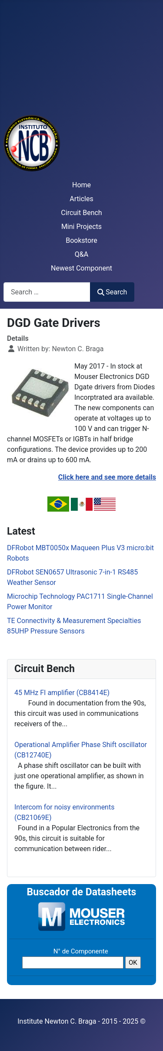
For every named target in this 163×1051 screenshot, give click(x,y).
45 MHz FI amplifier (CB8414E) (62, 693)
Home (81, 185)
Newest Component (81, 268)
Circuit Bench (81, 213)
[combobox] (46, 292)
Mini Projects (81, 226)
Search (112, 292)
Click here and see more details (107, 477)
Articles (81, 199)
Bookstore (81, 240)
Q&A (81, 254)
